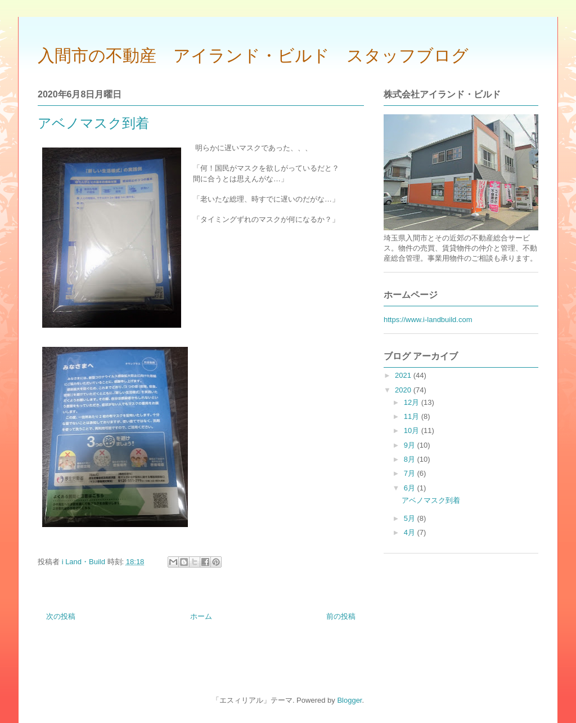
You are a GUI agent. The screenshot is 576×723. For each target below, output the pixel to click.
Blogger (349, 700)
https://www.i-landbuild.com (428, 319)
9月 (410, 445)
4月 (410, 532)
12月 (412, 402)
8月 (410, 459)
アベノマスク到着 (431, 500)
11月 (412, 416)
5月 (410, 518)
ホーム (201, 616)
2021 (404, 375)
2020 (404, 390)
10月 (412, 430)
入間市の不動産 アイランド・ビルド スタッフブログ (253, 55)
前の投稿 (341, 616)
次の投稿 (60, 616)
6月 (410, 488)
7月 (410, 473)
